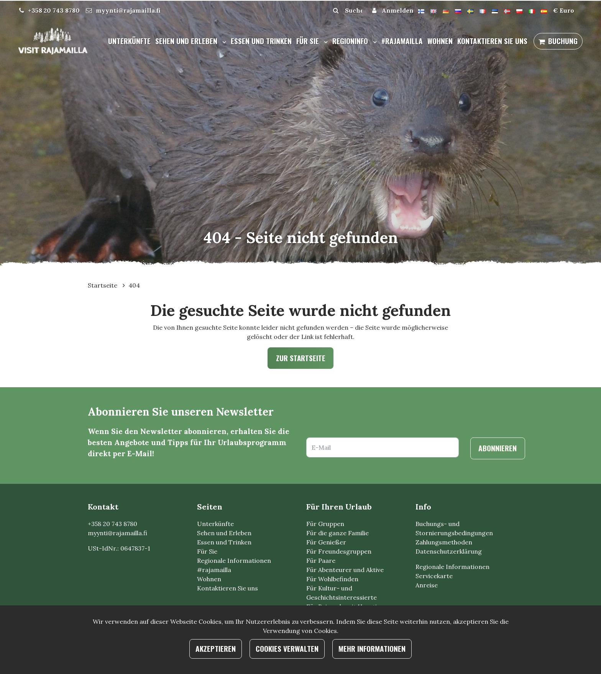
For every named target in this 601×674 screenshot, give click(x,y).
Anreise (426, 585)
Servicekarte (434, 576)
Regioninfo (351, 40)
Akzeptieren (215, 648)
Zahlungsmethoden (443, 542)
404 (134, 285)
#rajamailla (402, 40)
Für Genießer (326, 542)
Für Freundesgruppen (338, 551)
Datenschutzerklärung (448, 551)
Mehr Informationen (372, 648)
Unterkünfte (129, 40)
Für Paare (320, 560)
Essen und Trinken (261, 40)
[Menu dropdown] (222, 42)
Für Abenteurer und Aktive (345, 570)
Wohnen (440, 40)
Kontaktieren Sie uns (492, 40)
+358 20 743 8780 (54, 10)
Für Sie (308, 40)
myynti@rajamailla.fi (128, 10)
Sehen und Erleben (187, 40)
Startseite (103, 285)
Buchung (563, 40)
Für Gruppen (325, 524)
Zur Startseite (300, 357)
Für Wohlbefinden (332, 579)
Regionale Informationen (234, 560)
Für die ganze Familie (337, 533)
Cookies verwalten (287, 648)
